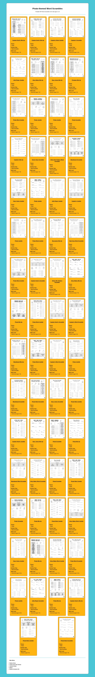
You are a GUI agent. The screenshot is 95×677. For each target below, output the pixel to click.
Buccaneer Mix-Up (57, 241)
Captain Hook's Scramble (38, 280)
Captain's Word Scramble (76, 322)
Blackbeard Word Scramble (18, 481)
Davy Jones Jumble (18, 201)
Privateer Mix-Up (76, 80)
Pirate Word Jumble (18, 120)
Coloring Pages (13, 666)
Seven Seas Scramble (38, 159)
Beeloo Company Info (14, 669)
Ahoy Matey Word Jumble (76, 521)
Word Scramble (15, 48)
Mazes (11, 667)
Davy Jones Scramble (57, 401)
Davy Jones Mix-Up (57, 80)
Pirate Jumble (38, 120)
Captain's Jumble (76, 201)
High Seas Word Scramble (76, 241)
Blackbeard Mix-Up (18, 362)
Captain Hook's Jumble (18, 441)
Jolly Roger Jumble (18, 80)
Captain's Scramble (76, 40)
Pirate (13, 45)
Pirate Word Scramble (38, 401)
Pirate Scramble (76, 120)
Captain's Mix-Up (18, 159)
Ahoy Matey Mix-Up (38, 80)
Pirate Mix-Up (18, 322)
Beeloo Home (13, 663)
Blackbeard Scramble (76, 159)
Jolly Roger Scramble (38, 601)
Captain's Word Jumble (57, 40)
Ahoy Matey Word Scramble (37, 481)
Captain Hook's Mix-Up (18, 40)
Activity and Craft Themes (15, 664)
